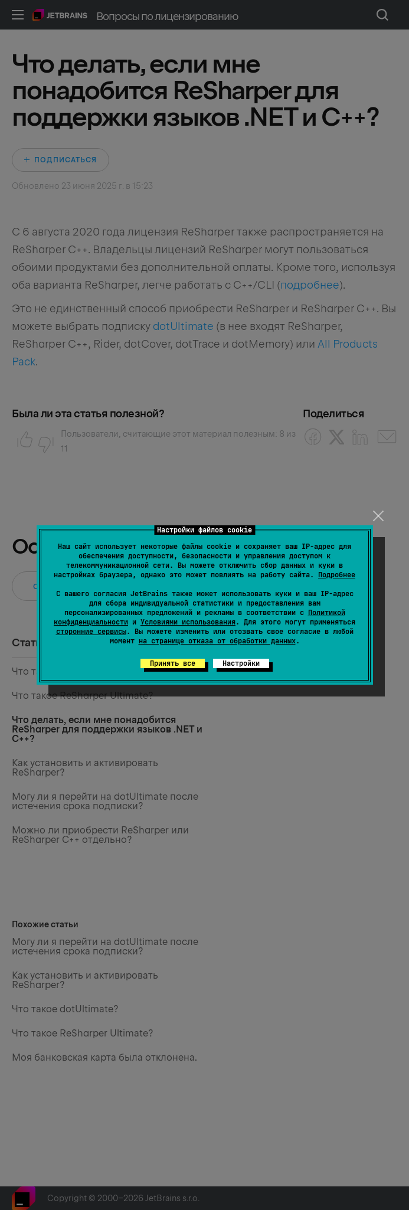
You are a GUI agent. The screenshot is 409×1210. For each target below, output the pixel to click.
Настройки (241, 663)
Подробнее (336, 575)
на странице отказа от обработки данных (217, 641)
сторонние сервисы (91, 631)
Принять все (172, 663)
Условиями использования (187, 622)
